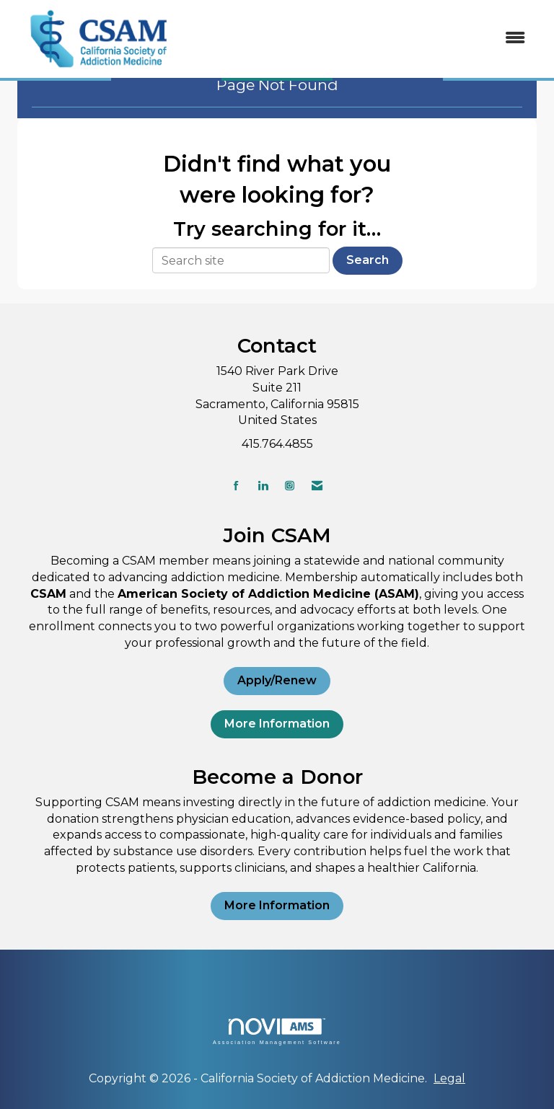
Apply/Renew (277, 680)
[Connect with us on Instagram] (290, 485)
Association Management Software (277, 1031)
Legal (449, 1078)
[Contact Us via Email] (317, 485)
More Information (277, 723)
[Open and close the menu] (362, 38)
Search (367, 260)
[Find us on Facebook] (236, 485)
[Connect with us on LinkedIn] (263, 485)
